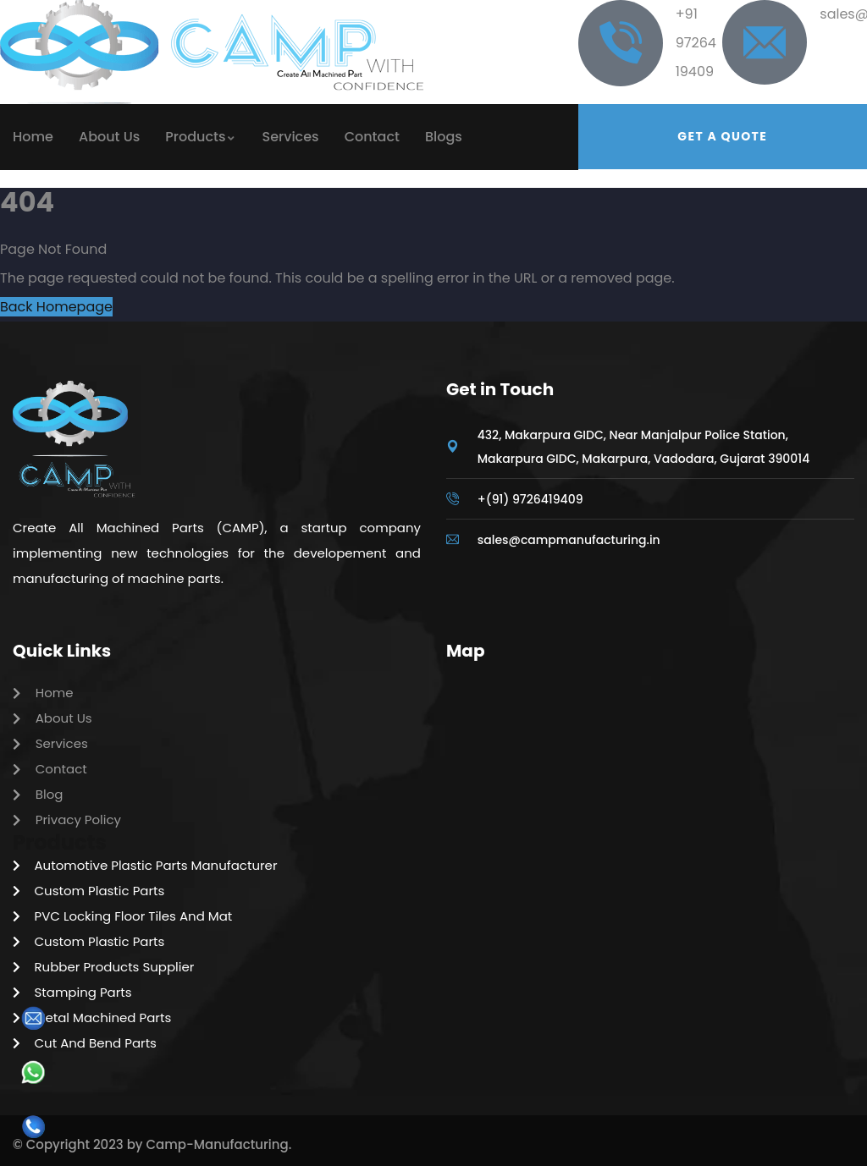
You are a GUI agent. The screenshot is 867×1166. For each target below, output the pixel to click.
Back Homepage (56, 306)
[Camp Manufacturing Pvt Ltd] (650, 793)
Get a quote (722, 136)
